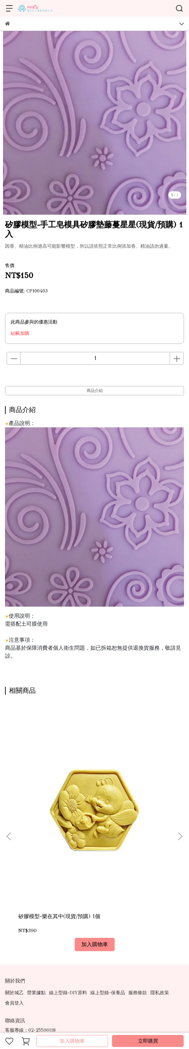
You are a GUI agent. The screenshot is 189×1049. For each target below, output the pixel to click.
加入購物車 (72, 1041)
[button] (180, 783)
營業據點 (36, 886)
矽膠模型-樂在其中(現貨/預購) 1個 (54, 813)
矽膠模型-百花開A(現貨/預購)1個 (129, 813)
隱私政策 (159, 886)
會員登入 (14, 897)
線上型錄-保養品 (107, 886)
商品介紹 (95, 390)
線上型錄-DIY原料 (68, 886)
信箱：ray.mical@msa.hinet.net (37, 955)
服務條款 (137, 886)
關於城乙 (14, 886)
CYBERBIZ (153, 1024)
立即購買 (148, 1041)
